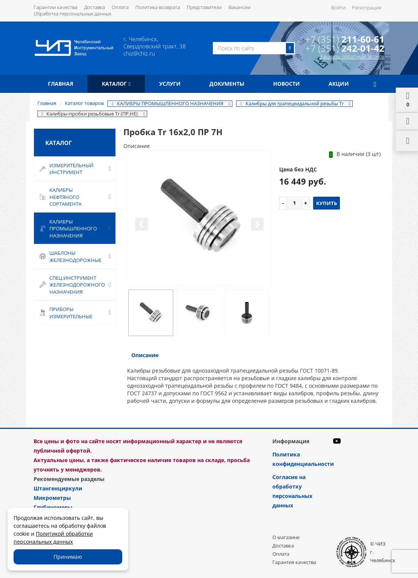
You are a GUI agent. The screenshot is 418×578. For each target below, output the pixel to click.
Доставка (94, 7)
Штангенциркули (58, 488)
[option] (200, 218)
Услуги (170, 83)
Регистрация (366, 7)
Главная (60, 83)
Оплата (120, 7)
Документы (226, 83)
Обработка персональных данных (72, 13)
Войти (338, 7)
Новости (286, 83)
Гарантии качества (55, 7)
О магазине (286, 537)
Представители (204, 7)
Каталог (116, 83)
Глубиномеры (53, 507)
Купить (326, 203)
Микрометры (52, 497)
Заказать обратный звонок (352, 56)
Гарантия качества (294, 562)
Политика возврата (157, 7)
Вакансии (239, 7)
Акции (339, 83)
